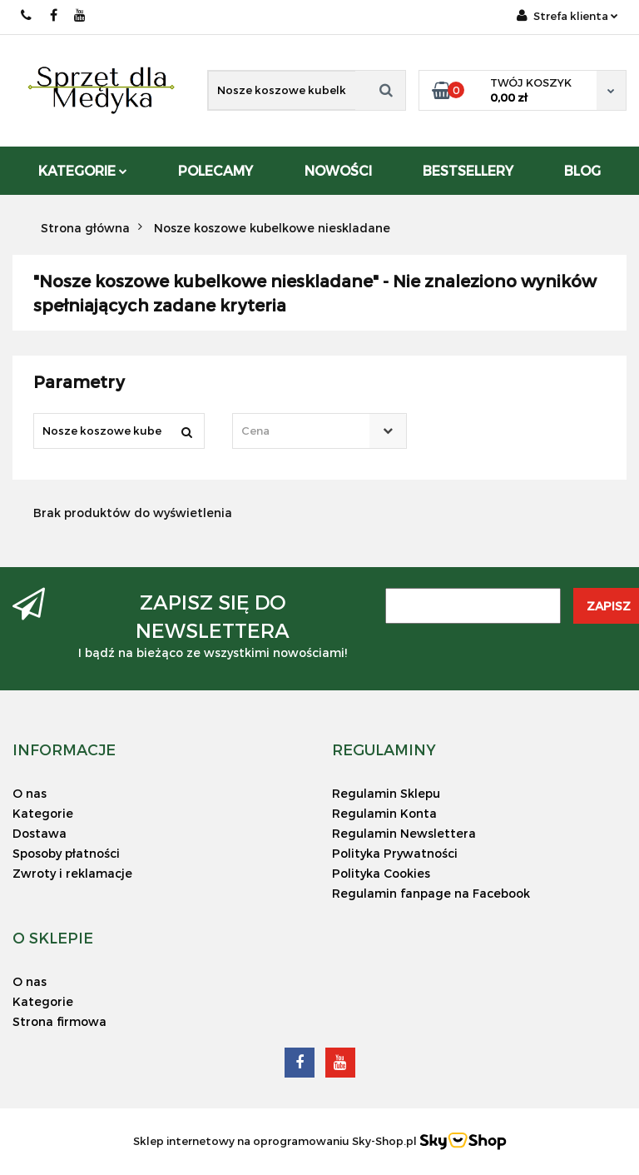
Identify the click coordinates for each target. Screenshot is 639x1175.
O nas (29, 793)
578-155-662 (27, 15)
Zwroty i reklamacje (72, 873)
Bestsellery (468, 170)
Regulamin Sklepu (386, 793)
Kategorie (82, 170)
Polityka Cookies (381, 873)
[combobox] (319, 431)
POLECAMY (215, 170)
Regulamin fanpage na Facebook (431, 893)
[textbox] (304, 431)
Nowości (338, 170)
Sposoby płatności (66, 853)
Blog (582, 170)
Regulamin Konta (384, 813)
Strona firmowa (59, 1021)
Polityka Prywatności (395, 853)
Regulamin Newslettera (404, 833)
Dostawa (39, 833)
